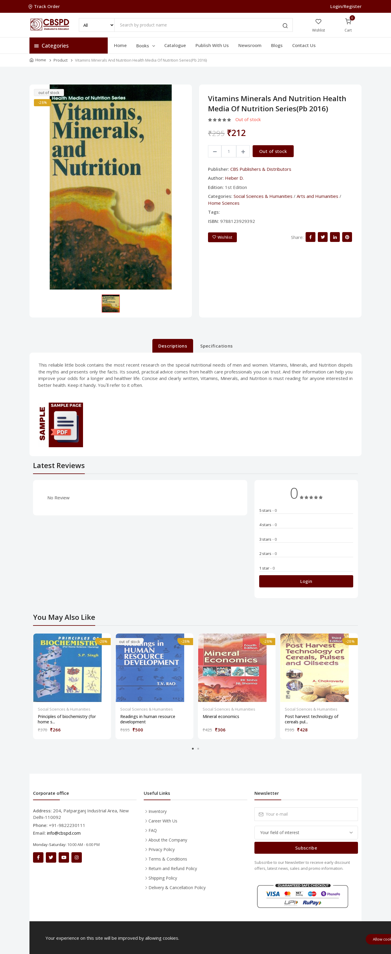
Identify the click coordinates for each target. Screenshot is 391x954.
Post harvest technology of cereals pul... (311, 719)
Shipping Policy (162, 878)
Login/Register (346, 6)
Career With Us (162, 821)
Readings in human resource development (147, 719)
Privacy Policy (161, 849)
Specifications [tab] (216, 346)
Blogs (277, 45)
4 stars (268, 524)
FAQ (152, 830)
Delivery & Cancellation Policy (177, 887)
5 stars (268, 510)
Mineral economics (221, 716)
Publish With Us (212, 45)
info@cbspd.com (64, 833)
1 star (267, 568)
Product (61, 60)
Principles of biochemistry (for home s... (67, 719)
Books (146, 46)
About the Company (167, 840)
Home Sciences (224, 203)
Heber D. (234, 178)
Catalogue (175, 45)
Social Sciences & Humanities (263, 196)
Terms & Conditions (167, 859)
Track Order (44, 6)
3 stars (268, 539)
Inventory (157, 811)
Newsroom (250, 45)
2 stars (268, 553)
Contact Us (304, 45)
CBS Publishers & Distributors (260, 169)
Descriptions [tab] (172, 346)
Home (120, 45)
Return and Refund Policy (172, 868)
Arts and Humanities (317, 196)
